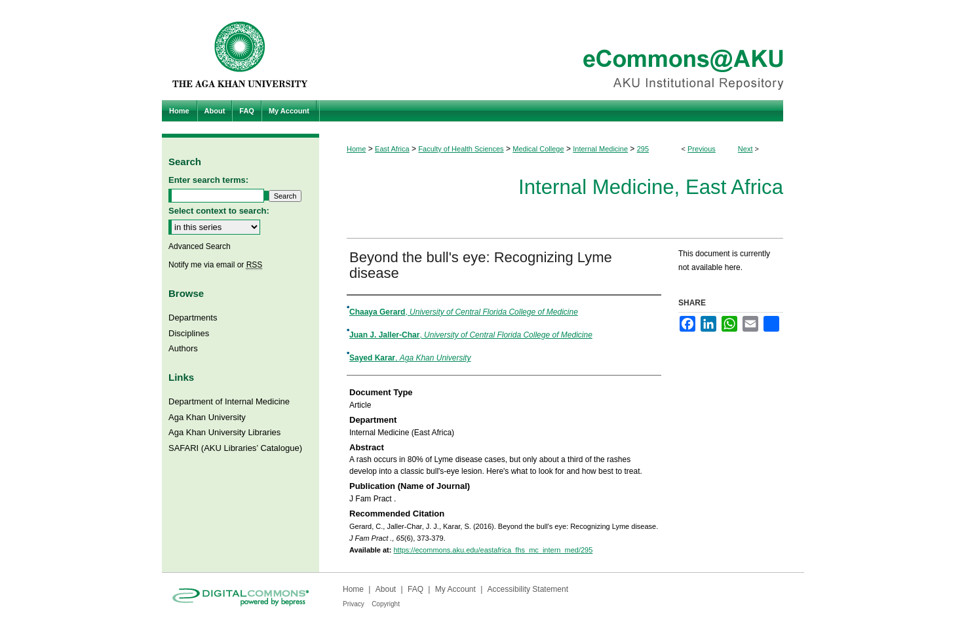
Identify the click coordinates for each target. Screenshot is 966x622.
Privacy (353, 604)
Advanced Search (199, 246)
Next (745, 149)
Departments (192, 317)
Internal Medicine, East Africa (650, 187)
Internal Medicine (600, 149)
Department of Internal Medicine (229, 401)
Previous (701, 149)
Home (356, 149)
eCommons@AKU (561, 50)
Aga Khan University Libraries (224, 432)
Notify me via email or (215, 264)
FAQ (415, 589)
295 (643, 149)
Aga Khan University (207, 417)
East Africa (392, 149)
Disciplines (188, 333)
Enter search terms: (208, 180)
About (386, 589)
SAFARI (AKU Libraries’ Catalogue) (235, 448)
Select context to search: (218, 211)
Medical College (538, 149)
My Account (455, 589)
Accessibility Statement (528, 589)
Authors (183, 348)
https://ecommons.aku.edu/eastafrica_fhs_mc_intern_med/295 (492, 550)
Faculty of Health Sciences (460, 149)
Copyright (386, 604)
